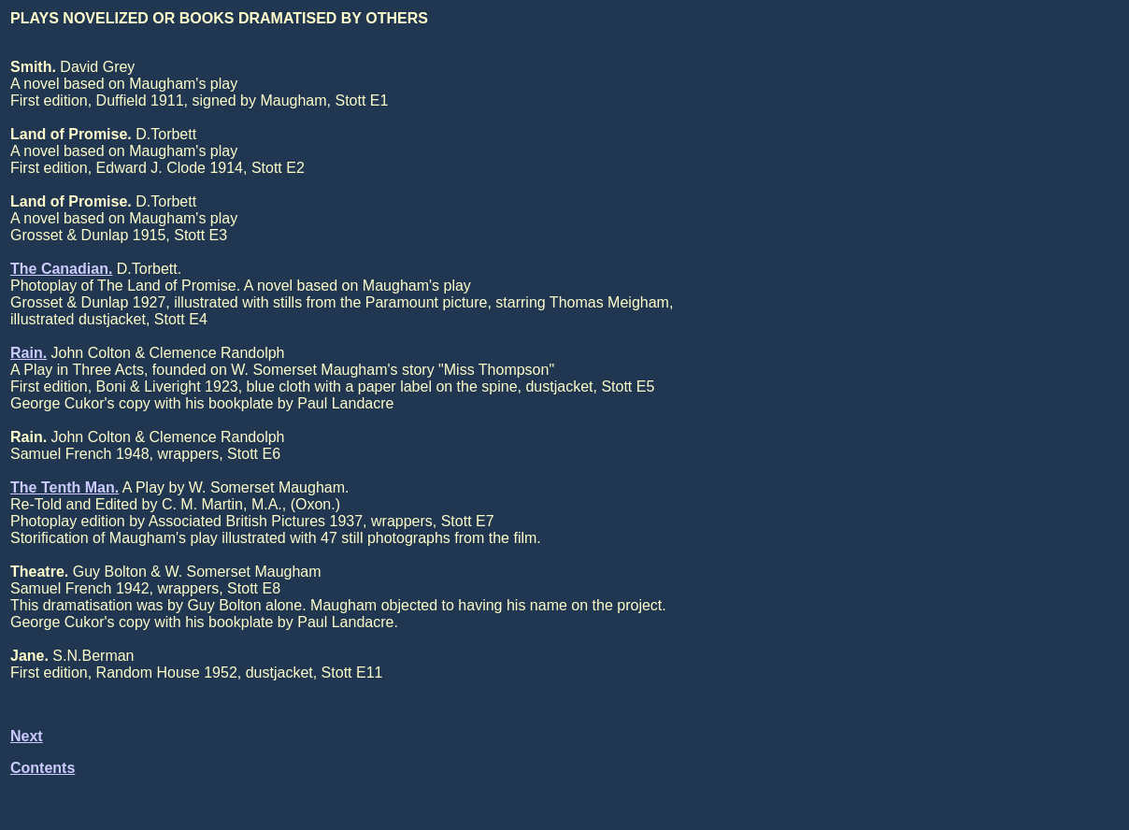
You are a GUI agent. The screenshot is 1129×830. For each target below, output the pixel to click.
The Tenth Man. (64, 487)
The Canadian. (61, 269)
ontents (48, 768)
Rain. (28, 353)
